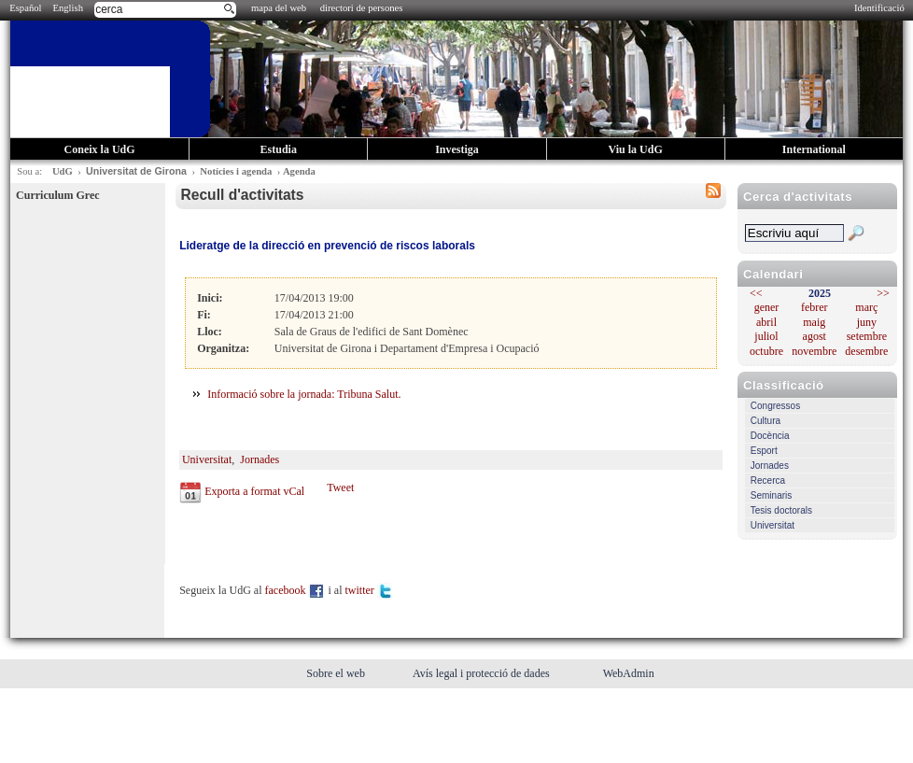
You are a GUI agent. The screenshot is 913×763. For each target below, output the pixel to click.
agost (814, 336)
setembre (867, 336)
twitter (368, 590)
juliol (766, 336)
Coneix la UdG (99, 149)
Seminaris (771, 495)
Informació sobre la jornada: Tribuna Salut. (303, 394)
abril (766, 322)
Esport (764, 450)
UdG (62, 171)
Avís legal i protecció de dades (483, 673)
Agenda (299, 171)
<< (756, 293)
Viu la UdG (636, 149)
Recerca (768, 480)
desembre (866, 351)
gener (767, 307)
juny (867, 322)
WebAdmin (628, 673)
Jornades (770, 465)
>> (883, 293)
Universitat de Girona (136, 171)
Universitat (772, 525)
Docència (770, 436)
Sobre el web (337, 673)
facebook (295, 590)
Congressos (775, 406)
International (814, 149)
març (866, 307)
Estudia (278, 149)
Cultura (765, 421)
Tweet (340, 487)
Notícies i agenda (236, 171)
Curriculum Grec (57, 195)
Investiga (457, 149)
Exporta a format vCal (254, 491)
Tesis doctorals (781, 510)
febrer (814, 307)
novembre (814, 351)
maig (814, 322)
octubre (766, 351)
